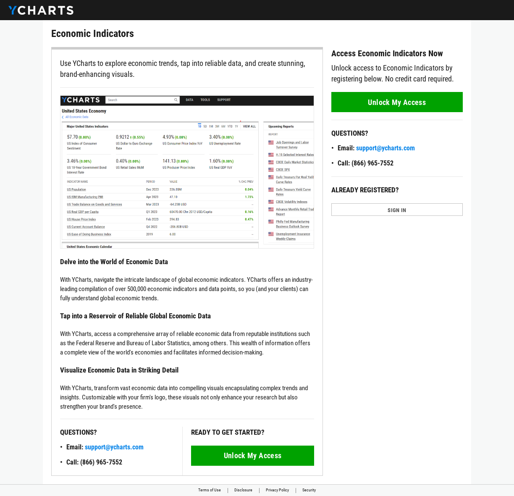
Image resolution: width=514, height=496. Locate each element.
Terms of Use (209, 490)
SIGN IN (397, 210)
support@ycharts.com (114, 447)
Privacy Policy (277, 490)
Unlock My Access (253, 455)
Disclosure (243, 490)
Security (309, 490)
